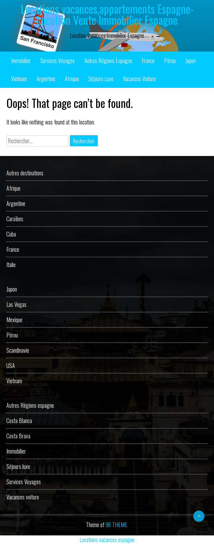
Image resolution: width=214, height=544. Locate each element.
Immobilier (21, 60)
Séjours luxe (100, 78)
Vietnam (19, 78)
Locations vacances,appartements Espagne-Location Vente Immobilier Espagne (107, 14)
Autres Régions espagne (108, 60)
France (148, 60)
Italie (11, 264)
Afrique (72, 78)
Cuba (11, 234)
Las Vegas (16, 304)
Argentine (45, 78)
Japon (190, 60)
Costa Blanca (19, 420)
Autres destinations (24, 173)
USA (10, 365)
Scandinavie (17, 350)
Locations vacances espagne (107, 539)
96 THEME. (117, 524)
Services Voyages (57, 60)
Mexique (14, 319)
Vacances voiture (139, 78)
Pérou (170, 60)
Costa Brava (18, 436)
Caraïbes (14, 219)
